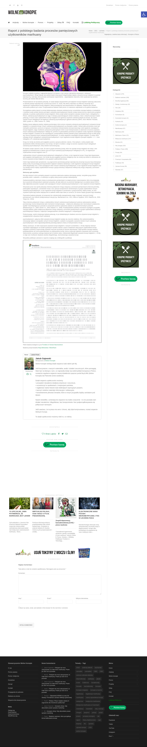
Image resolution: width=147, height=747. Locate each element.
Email (49, 598)
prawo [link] (117, 156)
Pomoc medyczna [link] (120, 5)
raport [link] (78, 720)
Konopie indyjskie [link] (82, 690)
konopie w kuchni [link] (96, 690)
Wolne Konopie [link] (50, 361)
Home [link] (111, 668)
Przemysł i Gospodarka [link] (122, 159)
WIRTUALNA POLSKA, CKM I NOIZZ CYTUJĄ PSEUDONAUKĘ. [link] (41, 514)
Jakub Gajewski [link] (43, 358)
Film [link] (116, 107)
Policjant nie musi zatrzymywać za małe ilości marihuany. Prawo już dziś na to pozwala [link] (56, 669)
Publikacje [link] (118, 162)
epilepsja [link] (91, 679)
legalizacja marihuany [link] (93, 694)
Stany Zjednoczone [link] (89, 720)
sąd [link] (99, 720)
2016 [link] (78, 667)
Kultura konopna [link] (120, 125)
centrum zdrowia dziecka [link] (84, 675)
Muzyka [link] (117, 142)
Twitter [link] (111, 724)
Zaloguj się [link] (11, 710)
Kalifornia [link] (86, 682)
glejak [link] (98, 679)
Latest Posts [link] (35, 355)
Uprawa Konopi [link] (119, 166)
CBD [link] (95, 671)
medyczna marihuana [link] (93, 701)
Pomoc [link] (41, 22)
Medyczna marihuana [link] (121, 138)
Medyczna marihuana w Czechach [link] (87, 705)
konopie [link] (98, 686)
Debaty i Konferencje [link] (121, 104)
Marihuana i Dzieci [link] (120, 135)
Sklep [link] (60, 22)
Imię (19, 598)
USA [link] (90, 727)
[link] (144, 14)
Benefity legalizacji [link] (120, 101)
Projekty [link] (50, 22)
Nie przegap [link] (118, 145)
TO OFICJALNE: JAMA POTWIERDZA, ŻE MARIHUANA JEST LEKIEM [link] (19, 514)
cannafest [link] (88, 671)
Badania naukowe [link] (15, 43)
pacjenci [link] (86, 712)
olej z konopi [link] (99, 709)
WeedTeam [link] (52, 348)
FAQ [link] (68, 22)
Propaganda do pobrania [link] (15, 692)
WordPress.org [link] (12, 716)
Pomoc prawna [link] (133, 5)
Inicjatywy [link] (118, 111)
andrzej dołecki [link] (87, 667)
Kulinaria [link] (117, 121)
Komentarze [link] (118, 114)
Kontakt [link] (76, 22)
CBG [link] (101, 671)
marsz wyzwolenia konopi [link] (94, 697)
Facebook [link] (112, 720)
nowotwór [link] (89, 709)
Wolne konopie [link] (29, 22)
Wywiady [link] (118, 169)
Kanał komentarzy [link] (13, 714)
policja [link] (94, 712)
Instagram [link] (112, 732)
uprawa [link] (91, 724)
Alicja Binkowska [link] (43, 348)
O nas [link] (10, 668)
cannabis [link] (79, 671)
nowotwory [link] (79, 709)
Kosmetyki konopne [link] (121, 118)
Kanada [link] (78, 686)
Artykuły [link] (16, 22)
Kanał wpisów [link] (12, 712)
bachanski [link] (98, 667)
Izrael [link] (78, 682)
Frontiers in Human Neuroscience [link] (52, 345)
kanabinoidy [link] (95, 682)
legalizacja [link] (79, 694)
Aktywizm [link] (118, 94)
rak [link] (98, 716)
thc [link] (85, 724)
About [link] (26, 355)
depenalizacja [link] (80, 679)
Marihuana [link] (118, 132)
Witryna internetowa (82, 598)
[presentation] (35, 616)
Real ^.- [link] (111, 736)
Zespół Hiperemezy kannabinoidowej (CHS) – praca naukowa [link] (65, 523)
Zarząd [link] (10, 684)
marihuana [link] (79, 697)
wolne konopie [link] (81, 731)
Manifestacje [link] (119, 128)
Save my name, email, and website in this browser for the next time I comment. (44, 608)
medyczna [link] (79, 701)
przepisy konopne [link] (89, 716)
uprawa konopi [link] (81, 727)
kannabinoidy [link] (88, 686)
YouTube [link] (111, 728)
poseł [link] (100, 712)
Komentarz (21, 573)
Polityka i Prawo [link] (119, 149)
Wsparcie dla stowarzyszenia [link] (17, 700)
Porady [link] (117, 152)
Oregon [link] (78, 712)
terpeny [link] (78, 724)
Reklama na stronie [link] (14, 696)
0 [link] (18, 45)
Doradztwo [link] (109, 5)
